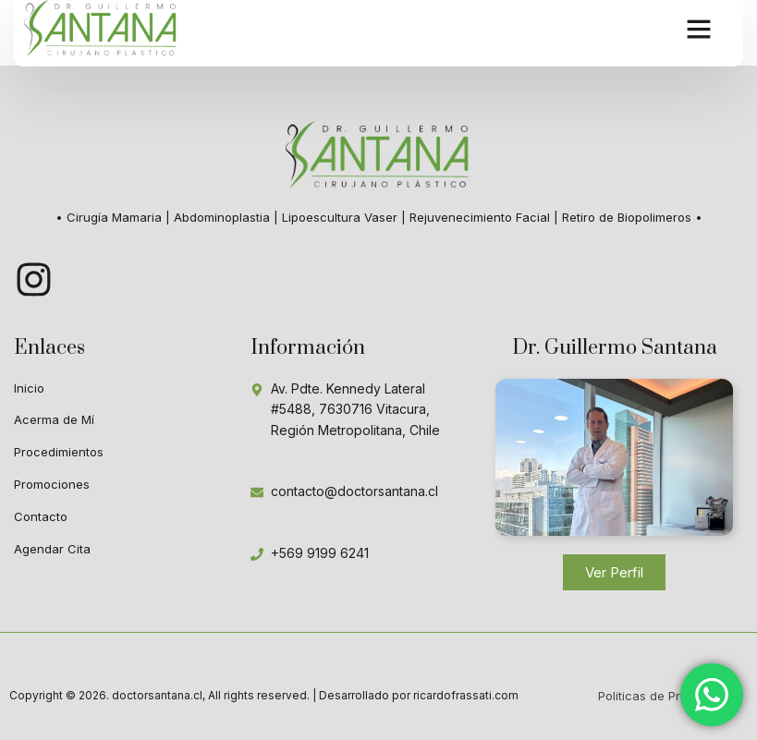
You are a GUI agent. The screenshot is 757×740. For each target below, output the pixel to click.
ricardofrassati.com (466, 695)
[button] (698, 26)
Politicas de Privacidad (663, 695)
